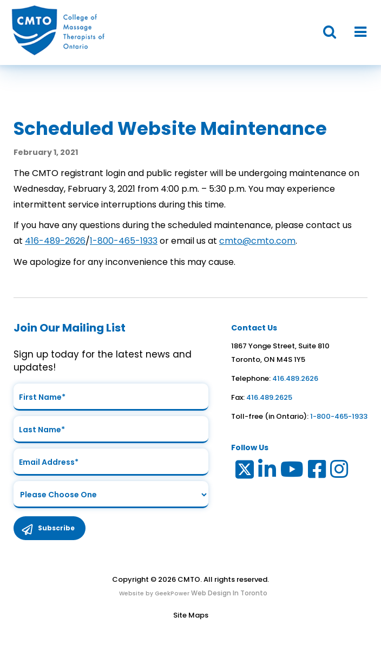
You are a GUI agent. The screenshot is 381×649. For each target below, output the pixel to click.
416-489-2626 (55, 241)
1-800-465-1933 (123, 241)
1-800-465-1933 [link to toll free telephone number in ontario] (338, 416)
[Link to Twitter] (244, 471)
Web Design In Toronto (228, 593)
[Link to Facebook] (317, 471)
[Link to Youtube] (292, 471)
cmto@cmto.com (257, 241)
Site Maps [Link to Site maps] (190, 615)
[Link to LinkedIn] (268, 471)
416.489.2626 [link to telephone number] (295, 378)
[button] (324, 32)
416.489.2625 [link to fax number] (269, 397)
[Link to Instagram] (340, 471)
